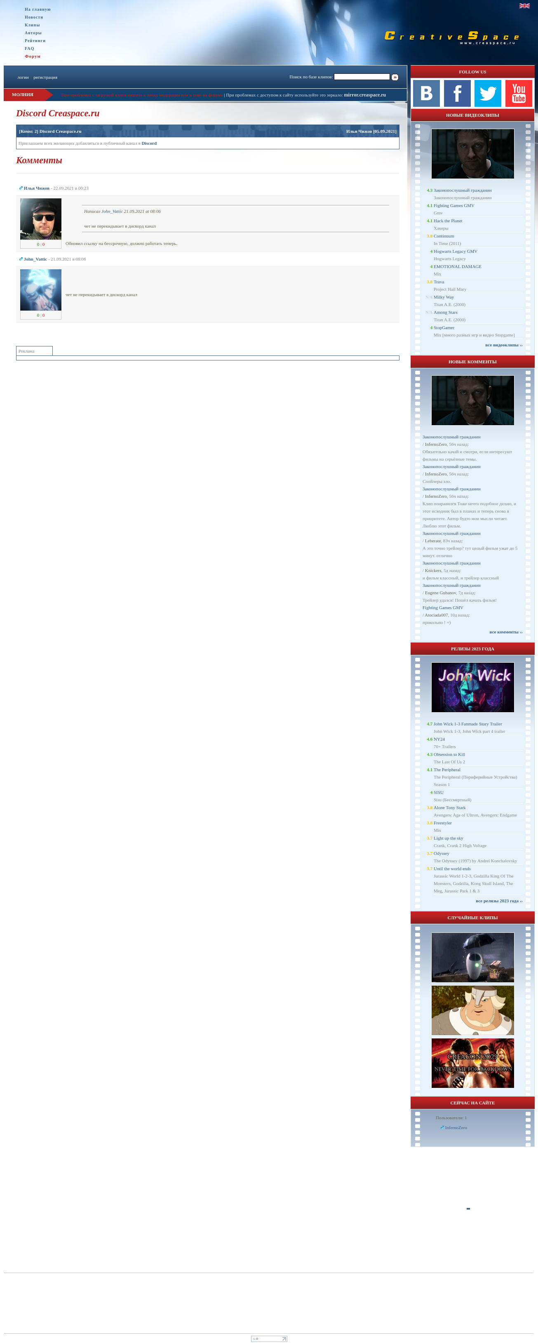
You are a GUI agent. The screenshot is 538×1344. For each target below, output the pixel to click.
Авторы (33, 33)
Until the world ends (452, 868)
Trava (439, 281)
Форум (33, 56)
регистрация (45, 77)
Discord (149, 143)
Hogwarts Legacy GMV (455, 251)
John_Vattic (112, 211)
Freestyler (443, 822)
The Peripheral (447, 769)
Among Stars (446, 312)
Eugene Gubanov (440, 592)
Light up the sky (448, 838)
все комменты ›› (506, 631)
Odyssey (441, 853)
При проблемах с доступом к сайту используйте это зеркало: (285, 94)
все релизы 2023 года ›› (499, 900)
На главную (38, 9)
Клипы (32, 25)
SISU (439, 792)
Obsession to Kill (449, 754)
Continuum (444, 235)
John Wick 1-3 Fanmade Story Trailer (468, 723)
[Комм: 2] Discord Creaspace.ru (50, 131)
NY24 (439, 739)
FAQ (29, 48)
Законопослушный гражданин (463, 190)
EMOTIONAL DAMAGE (458, 266)
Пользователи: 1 (451, 1117)
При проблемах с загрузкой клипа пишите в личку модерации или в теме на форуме (142, 94)
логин (22, 77)
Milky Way (444, 296)
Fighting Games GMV (454, 205)
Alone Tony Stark (450, 807)
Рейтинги (35, 40)
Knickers (433, 570)
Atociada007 (436, 614)
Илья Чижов (359, 131)
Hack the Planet (448, 220)
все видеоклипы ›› (504, 344)
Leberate (433, 540)
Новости (34, 17)
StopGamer (444, 327)
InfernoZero (436, 444)
